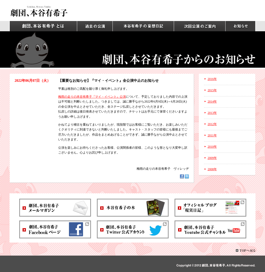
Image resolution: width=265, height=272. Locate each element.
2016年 (212, 79)
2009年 (212, 158)
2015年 (212, 90)
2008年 (212, 169)
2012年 (212, 124)
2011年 (212, 135)
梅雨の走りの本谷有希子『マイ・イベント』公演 (92, 96)
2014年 (212, 101)
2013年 (212, 113)
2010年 (212, 146)
